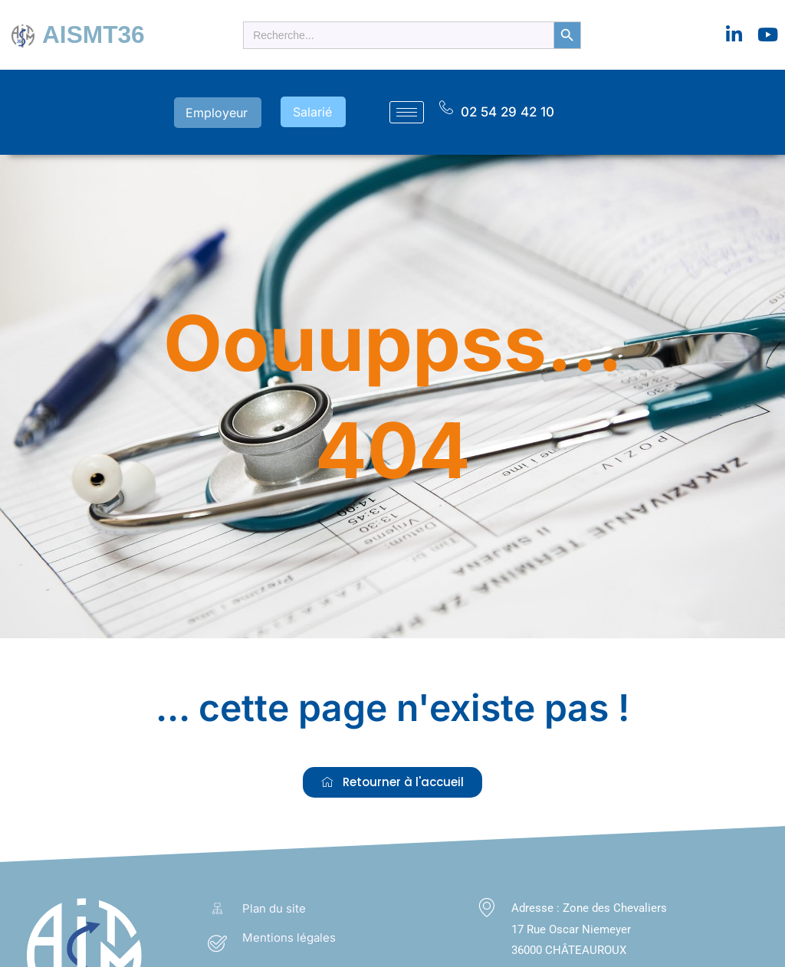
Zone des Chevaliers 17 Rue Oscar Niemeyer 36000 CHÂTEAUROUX (589, 926)
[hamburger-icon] (406, 111)
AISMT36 (91, 34)
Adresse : (537, 905)
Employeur (229, 110)
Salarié (317, 110)
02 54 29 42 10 (507, 109)
